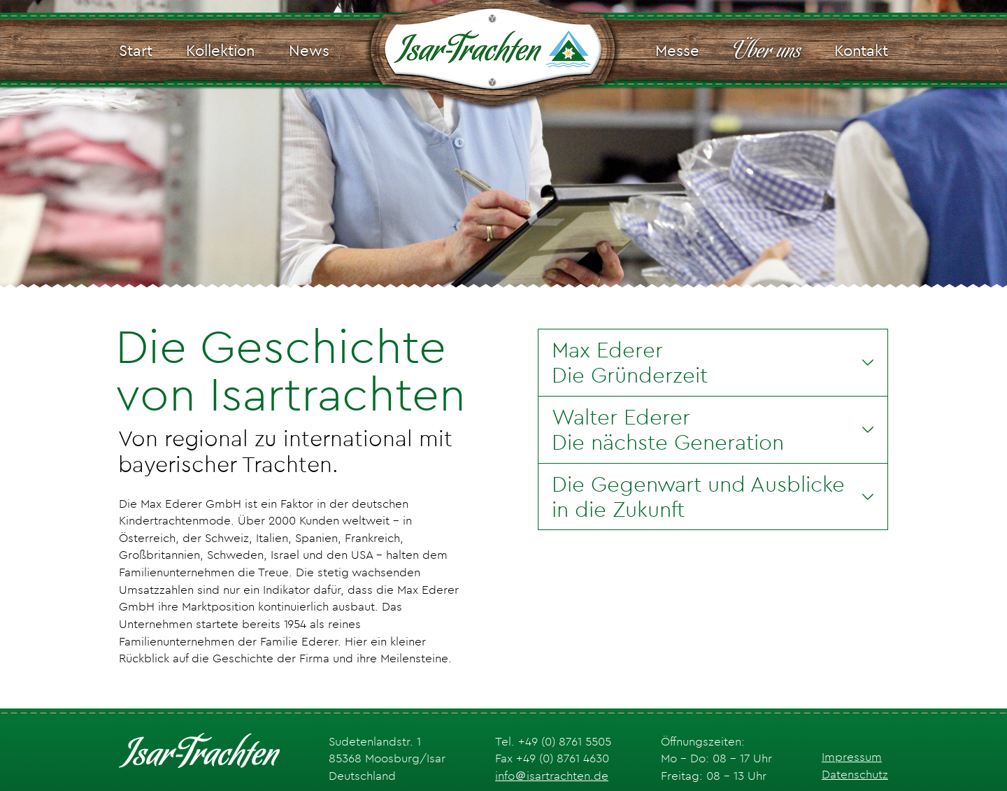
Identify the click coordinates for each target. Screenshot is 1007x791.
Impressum (852, 756)
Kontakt (861, 50)
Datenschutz (855, 774)
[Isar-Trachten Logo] (492, 51)
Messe (677, 50)
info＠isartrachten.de (551, 775)
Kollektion (220, 50)
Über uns (767, 51)
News (309, 50)
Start (135, 50)
